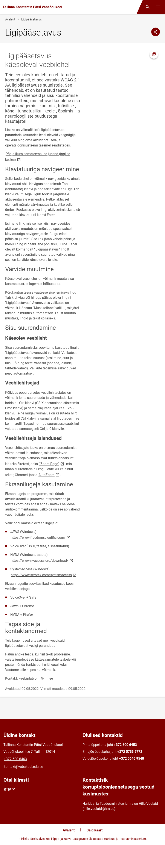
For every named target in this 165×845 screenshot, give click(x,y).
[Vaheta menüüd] (157, 6)
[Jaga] (155, 32)
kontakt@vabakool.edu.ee (23, 767)
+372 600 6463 (15, 759)
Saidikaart (94, 830)
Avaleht (10, 19)
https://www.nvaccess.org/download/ (42, 560)
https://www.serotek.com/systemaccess (44, 575)
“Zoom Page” (52, 463)
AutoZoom (49, 474)
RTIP (7, 789)
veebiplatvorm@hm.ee (36, 678)
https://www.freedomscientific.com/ (41, 537)
